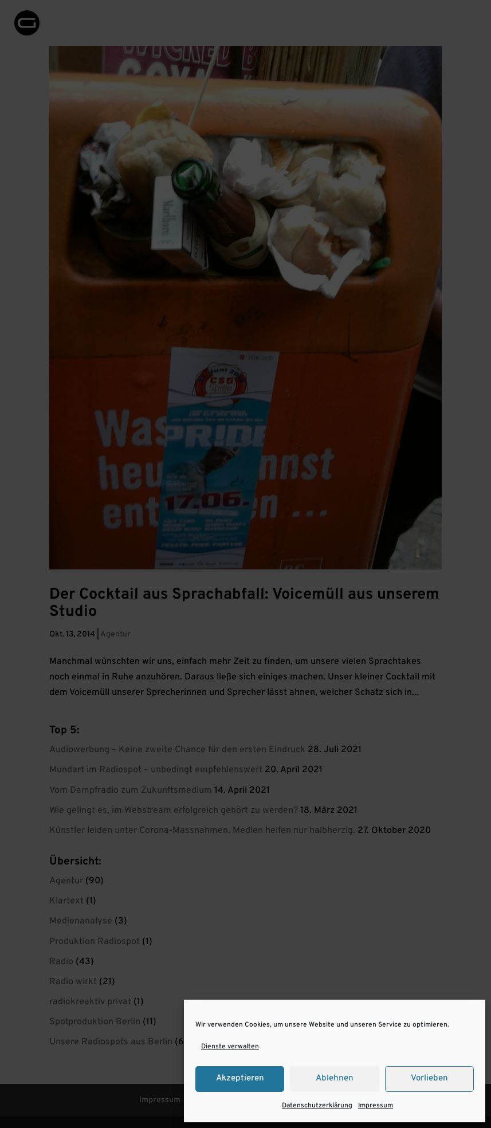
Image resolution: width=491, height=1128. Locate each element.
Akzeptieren (240, 1078)
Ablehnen (334, 1078)
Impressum (375, 1105)
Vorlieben (429, 1078)
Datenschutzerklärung (317, 1105)
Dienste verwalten (230, 1046)
